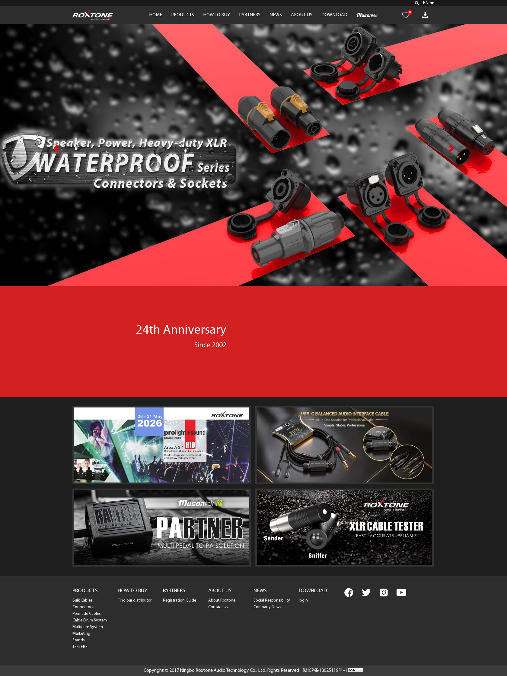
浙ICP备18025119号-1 (325, 670)
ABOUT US (301, 15)
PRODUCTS (182, 15)
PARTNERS (249, 15)
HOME (155, 15)
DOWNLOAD (334, 15)
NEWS (275, 15)
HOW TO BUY (216, 15)
